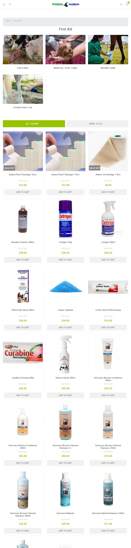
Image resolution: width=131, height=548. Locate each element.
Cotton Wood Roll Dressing (108, 310)
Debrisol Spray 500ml (65, 378)
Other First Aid (22, 107)
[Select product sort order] (97, 123)
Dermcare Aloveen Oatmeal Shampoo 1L (65, 446)
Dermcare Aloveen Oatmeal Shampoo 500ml (23, 514)
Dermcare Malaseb (65, 513)
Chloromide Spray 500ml (22, 310)
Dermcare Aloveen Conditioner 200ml (108, 379)
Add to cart (22, 192)
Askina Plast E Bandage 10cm (23, 174)
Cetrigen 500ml (108, 242)
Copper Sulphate (65, 310)
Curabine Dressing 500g (23, 378)
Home (8, 21)
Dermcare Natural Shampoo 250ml (108, 513)
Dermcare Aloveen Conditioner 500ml (23, 446)
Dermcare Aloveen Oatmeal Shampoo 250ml (108, 446)
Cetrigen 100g (65, 242)
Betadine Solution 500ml (23, 242)
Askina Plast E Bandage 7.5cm (65, 174)
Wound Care (108, 68)
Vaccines (23, 68)
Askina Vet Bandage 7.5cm (108, 174)
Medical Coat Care (65, 68)
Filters (34, 123)
